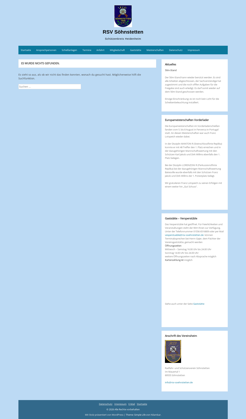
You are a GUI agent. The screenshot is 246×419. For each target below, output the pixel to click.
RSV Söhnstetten (123, 32)
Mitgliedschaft (117, 50)
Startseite (26, 50)
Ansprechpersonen (46, 50)
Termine (86, 50)
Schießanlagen (69, 50)
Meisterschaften (155, 50)
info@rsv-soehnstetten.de (179, 382)
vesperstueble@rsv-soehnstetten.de (184, 235)
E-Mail (131, 404)
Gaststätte (135, 50)
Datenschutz (175, 50)
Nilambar (156, 414)
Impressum (194, 50)
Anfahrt (100, 50)
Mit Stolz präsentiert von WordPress (104, 414)
